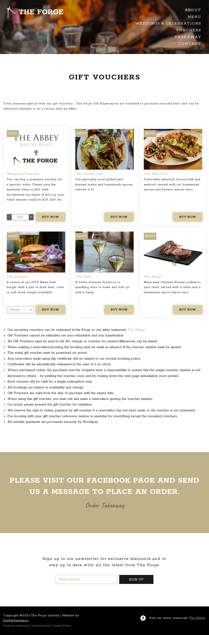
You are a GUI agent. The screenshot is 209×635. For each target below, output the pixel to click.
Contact (189, 43)
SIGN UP (136, 580)
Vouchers (188, 30)
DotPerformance (15, 620)
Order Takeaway (104, 505)
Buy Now (50, 217)
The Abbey (136, 330)
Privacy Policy (41, 625)
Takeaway (188, 37)
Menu (194, 16)
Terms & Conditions (16, 625)
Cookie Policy (62, 625)
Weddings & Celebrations (168, 23)
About (193, 10)
